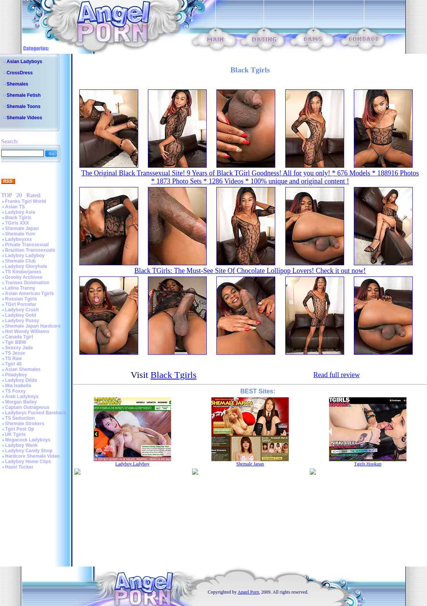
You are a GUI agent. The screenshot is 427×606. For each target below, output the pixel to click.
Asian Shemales (23, 369)
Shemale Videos (24, 117)
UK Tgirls (15, 434)
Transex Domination (27, 282)
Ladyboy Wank (21, 445)
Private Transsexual (27, 244)
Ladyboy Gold (20, 315)
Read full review (336, 375)
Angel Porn (248, 592)
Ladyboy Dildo (21, 380)
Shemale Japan (22, 228)
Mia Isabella (18, 385)
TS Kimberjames (23, 272)
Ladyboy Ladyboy (25, 255)
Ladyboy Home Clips (28, 461)
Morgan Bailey (21, 402)
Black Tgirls (18, 217)
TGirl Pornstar (20, 304)
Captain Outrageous (27, 407)
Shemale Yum (20, 234)
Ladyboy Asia (20, 212)
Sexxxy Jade (19, 347)
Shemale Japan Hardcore (32, 326)
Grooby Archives (23, 277)
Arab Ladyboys (22, 396)
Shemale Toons (24, 106)
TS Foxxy (15, 391)
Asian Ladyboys (24, 61)
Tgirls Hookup (367, 464)
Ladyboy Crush (22, 309)
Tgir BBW (15, 342)
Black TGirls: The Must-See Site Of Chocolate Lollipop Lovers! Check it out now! (250, 271)
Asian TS (15, 206)
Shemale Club (20, 261)
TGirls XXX (17, 223)
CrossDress (20, 73)
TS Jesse (15, 353)
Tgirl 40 (13, 364)
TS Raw (13, 358)
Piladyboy (16, 375)
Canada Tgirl (19, 337)
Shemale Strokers (24, 423)
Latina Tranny (20, 288)
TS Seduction (20, 418)
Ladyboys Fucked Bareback (36, 412)
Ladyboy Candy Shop (29, 450)
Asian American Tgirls (29, 293)
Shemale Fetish (24, 95)
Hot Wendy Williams (27, 331)
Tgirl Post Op (19, 429)
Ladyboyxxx (18, 239)
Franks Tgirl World (25, 201)
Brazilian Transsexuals (30, 250)
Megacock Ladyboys (27, 440)
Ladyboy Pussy (22, 320)
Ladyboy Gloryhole (26, 266)
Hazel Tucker (19, 467)
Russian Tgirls (21, 299)
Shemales (17, 84)
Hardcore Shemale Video (32, 456)
